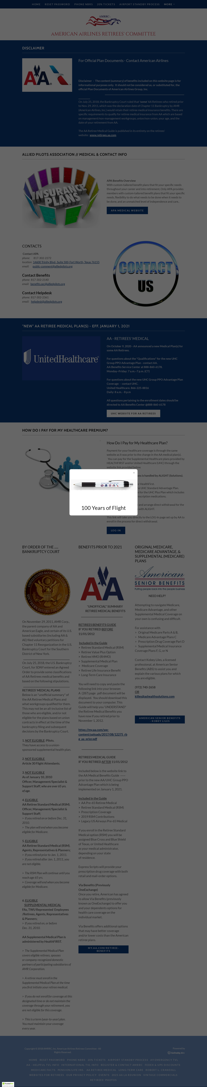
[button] (8, 1084)
